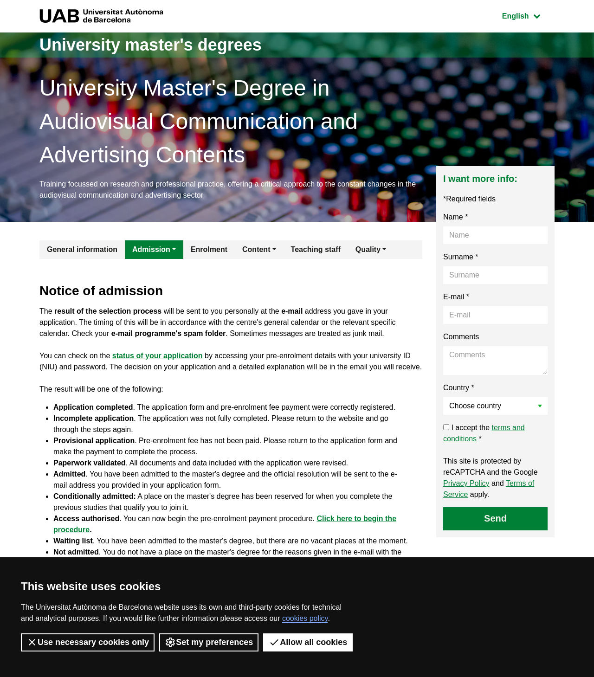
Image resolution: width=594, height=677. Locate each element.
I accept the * (484, 433)
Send (495, 518)
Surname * (460, 257)
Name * (455, 217)
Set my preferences (209, 642)
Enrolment (209, 249)
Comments (461, 337)
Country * (458, 388)
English (528, 15)
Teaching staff (316, 249)
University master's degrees (150, 44)
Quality (368, 249)
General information (82, 249)
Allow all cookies (308, 642)
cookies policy (305, 618)
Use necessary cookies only (87, 642)
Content (256, 249)
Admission (151, 249)
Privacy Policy (466, 483)
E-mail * (456, 297)
